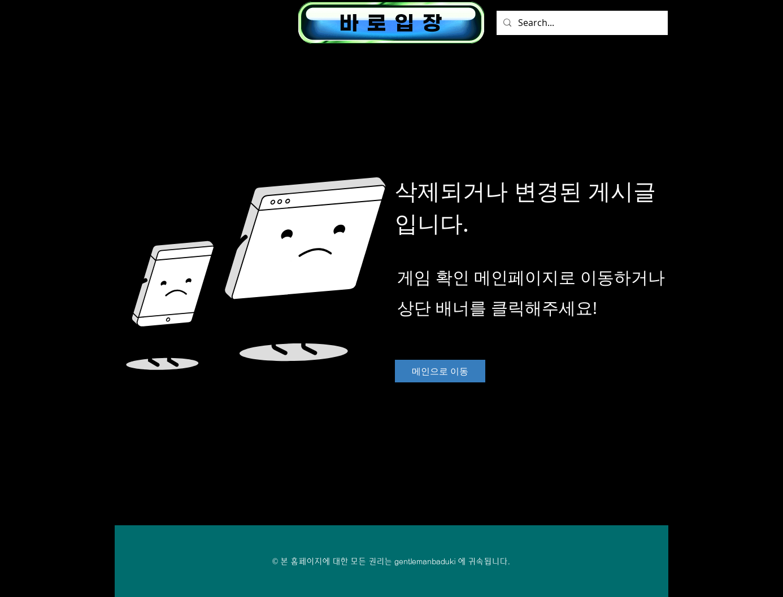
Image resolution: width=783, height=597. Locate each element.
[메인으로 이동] (440, 371)
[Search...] (581, 23)
